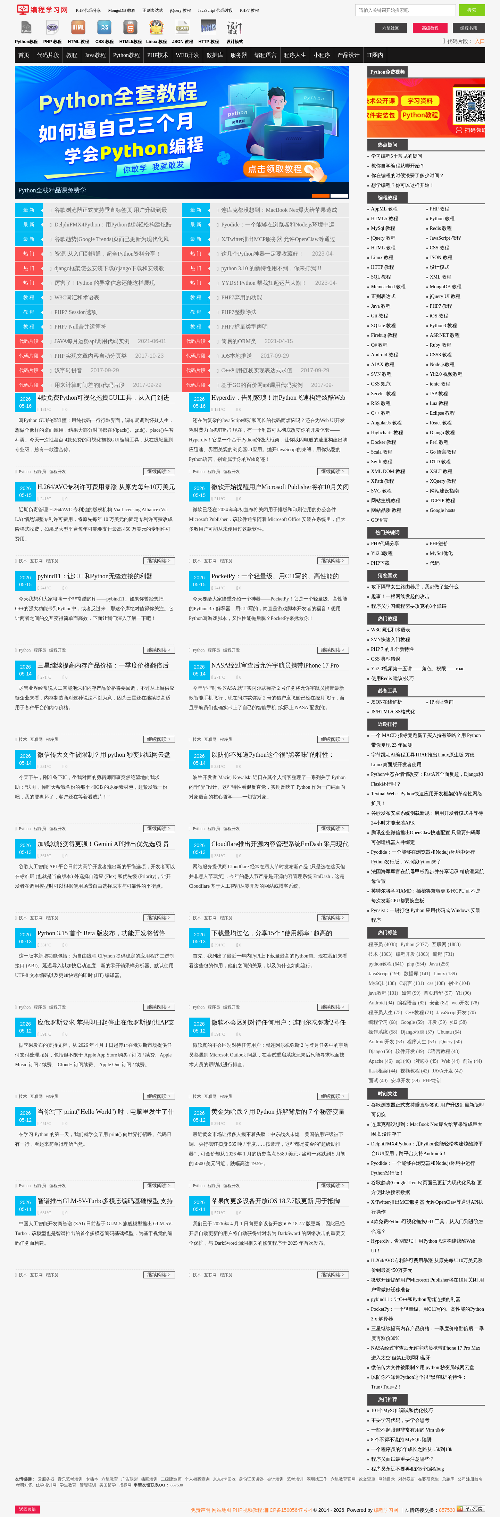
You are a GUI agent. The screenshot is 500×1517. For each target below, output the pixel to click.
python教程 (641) (385, 964)
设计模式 (439, 267)
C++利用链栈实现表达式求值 (255, 364)
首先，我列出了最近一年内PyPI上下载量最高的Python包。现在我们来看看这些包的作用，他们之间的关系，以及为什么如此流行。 (268, 953)
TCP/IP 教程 (442, 500)
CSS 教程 (439, 247)
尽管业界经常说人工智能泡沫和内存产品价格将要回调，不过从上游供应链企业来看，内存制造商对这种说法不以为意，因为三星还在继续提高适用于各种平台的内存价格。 (94, 691)
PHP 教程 (440, 209)
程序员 (40, 465)
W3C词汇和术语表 (74, 292)
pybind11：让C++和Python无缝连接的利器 (95, 570)
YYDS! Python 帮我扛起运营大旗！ (262, 277)
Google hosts (443, 510)
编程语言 (266, 55)
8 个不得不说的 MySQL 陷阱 (401, 1439)
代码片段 (48, 55)
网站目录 (386, 1479)
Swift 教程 (382, 461)
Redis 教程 (441, 228)
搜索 (471, 10)
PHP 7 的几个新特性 (392, 649)
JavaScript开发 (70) (456, 1012)
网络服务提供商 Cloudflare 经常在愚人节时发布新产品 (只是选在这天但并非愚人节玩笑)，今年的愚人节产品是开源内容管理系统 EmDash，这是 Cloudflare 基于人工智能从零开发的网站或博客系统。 (267, 869)
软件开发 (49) (409, 1051)
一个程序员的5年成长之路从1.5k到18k (412, 1449)
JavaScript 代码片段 (215, 10)
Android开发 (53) (386, 1041)
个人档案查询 (197, 1479)
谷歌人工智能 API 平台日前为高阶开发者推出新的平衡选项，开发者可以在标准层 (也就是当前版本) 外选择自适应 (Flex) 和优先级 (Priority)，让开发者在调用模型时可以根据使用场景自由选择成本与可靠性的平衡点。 (95, 869)
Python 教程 (442, 218)
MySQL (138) (382, 983)
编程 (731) (443, 954)
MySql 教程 (383, 228)
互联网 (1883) (446, 944)
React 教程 (441, 422)
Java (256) (439, 964)
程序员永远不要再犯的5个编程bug (407, 1469)
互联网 (36, 555)
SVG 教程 (381, 491)
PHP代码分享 (385, 543)
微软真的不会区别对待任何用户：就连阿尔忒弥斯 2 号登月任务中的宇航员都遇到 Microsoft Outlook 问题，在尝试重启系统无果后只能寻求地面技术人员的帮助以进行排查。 (268, 1048)
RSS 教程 (381, 403)
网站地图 (221, 1510)
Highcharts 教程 (387, 432)
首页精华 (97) (438, 993)
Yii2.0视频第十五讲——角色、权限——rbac (418, 668)
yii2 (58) (458, 1022)
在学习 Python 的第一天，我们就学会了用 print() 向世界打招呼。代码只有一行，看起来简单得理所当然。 (93, 1132)
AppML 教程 (384, 209)
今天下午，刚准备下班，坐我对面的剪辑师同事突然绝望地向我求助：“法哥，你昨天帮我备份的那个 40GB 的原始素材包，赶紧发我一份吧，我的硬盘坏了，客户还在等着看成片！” (91, 780)
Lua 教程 (439, 403)
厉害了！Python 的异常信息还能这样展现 (102, 277)
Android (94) (381, 1002)
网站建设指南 (444, 491)
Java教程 (95, 55)
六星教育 (109, 1479)
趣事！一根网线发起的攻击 (400, 596)
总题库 (448, 1479)
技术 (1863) (380, 954)
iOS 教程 (439, 315)
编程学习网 (386, 1510)
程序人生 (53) (421, 1041)
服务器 (239, 55)
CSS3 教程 (441, 354)
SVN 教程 (381, 374)
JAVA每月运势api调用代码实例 (90, 335)
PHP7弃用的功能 (239, 292)
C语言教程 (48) (443, 1051)
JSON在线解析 (386, 702)
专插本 (92, 1479)
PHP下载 (380, 563)
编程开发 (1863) (413, 954)
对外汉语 (406, 1479)
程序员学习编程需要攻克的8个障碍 (409, 606)
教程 (71, 55)
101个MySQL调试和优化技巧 (402, 1410)
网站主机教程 (385, 500)
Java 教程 (381, 306)
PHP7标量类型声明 (242, 321)
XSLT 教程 (441, 471)
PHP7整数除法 (237, 306)
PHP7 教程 (249, 10)
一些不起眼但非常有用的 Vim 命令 (408, 1430)
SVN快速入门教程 (390, 639)
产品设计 (349, 55)
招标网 (125, 1485)
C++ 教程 (381, 413)
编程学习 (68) (382, 1022)
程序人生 (295, 55)
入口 (480, 41)
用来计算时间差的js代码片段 (88, 379)
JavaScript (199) (384, 973)
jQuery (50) (450, 1041)
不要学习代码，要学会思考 (400, 1420)
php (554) (416, 964)
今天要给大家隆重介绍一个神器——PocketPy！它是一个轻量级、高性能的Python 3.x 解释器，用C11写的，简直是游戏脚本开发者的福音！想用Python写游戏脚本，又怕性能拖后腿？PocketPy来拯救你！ (268, 601)
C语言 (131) (411, 983)
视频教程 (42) (414, 1070)
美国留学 (107, 1485)
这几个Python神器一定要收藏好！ (261, 248)
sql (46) (403, 1061)
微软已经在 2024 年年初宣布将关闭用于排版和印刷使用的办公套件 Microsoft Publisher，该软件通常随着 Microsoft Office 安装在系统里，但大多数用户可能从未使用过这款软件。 (267, 512)
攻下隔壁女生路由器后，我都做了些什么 (415, 586)
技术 (23, 555)
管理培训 (88, 1485)
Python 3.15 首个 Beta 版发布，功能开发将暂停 (101, 927)
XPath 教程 (382, 481)
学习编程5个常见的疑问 (396, 156)
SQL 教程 (381, 277)
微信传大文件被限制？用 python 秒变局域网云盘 (104, 748)
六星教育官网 (343, 1479)
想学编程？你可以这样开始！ (402, 185)
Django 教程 (442, 432)
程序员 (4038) (382, 944)
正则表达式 (152, 10)
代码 (435, 563)
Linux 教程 (382, 257)
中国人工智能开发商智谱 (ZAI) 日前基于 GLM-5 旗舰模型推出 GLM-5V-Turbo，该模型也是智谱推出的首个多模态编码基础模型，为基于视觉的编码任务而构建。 (94, 1226)
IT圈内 (375, 55)
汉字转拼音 (66, 364)
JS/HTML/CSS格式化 (393, 711)
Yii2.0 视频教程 (446, 374)
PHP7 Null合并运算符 (78, 321)
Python (25, 465)
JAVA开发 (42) (447, 1070)
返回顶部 (27, 1509)
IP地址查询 (441, 702)
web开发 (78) (465, 1002)
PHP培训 (432, 1080)
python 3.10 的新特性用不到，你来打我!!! (269, 262)
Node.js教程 (442, 364)
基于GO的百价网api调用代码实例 (260, 379)
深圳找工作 (317, 1479)
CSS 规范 (381, 384)
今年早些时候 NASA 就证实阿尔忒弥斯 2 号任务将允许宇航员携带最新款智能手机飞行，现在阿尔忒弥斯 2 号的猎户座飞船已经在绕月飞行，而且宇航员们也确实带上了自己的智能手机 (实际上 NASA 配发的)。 (266, 691)
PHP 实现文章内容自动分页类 (89, 350)
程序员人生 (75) (385, 1012)
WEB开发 (187, 55)
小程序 (322, 55)
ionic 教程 (440, 384)
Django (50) (380, 1051)
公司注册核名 (470, 1479)
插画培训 (149, 1479)
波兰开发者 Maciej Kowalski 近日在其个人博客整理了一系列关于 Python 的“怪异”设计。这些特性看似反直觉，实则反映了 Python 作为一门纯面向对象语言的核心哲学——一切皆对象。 (267, 780)
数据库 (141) (417, 973)
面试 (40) (378, 1080)
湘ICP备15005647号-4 (287, 1510)
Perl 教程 (439, 442)
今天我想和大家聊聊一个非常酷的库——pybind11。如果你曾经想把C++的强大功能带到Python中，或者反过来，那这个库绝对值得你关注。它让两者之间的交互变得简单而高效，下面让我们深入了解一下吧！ (94, 601)
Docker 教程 (384, 442)
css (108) (436, 983)
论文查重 (367, 1479)
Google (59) (412, 1022)
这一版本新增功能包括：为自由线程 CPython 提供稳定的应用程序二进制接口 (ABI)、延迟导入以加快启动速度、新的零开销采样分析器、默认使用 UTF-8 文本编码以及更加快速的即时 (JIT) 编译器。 (94, 958)
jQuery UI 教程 (445, 296)
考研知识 (24, 1485)
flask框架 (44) (382, 1070)
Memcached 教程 (388, 286)
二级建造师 (171, 1479)
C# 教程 (379, 345)
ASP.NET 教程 (445, 335)
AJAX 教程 (382, 364)
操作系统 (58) (382, 1032)
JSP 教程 (439, 393)
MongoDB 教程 (121, 10)
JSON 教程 (441, 257)
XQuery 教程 (443, 481)
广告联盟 (130, 1479)
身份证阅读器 (251, 1479)
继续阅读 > (158, 465)
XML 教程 (440, 277)
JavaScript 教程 (445, 238)
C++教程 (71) (419, 1012)
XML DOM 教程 (388, 471)
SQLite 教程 (383, 325)
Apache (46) (380, 1061)
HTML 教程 (383, 247)
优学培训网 (46, 1485)
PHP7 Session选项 (73, 306)
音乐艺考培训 (70, 1479)
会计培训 (275, 1479)
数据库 (215, 55)
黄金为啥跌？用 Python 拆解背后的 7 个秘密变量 (278, 1105)
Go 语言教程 (443, 452)
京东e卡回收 (224, 1479)
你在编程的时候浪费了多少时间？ (407, 175)
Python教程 (126, 55)
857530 (176, 1485)
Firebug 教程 (384, 335)
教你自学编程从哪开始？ (398, 165)
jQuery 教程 (180, 10)
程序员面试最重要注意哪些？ (402, 1459)
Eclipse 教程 (442, 413)
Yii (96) (463, 993)
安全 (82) (439, 1002)
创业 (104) (459, 983)
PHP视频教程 (247, 1510)
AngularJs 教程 (386, 422)
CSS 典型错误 (385, 659)
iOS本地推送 (235, 350)
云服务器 (47, 1479)
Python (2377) (415, 944)
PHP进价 (439, 543)
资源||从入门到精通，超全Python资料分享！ (105, 248)
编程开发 (57, 465)
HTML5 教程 (384, 218)
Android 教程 (384, 354)
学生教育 (68, 1485)
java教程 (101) (383, 993)
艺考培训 (295, 1479)
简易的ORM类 (237, 335)
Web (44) (450, 1061)
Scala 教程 (382, 452)
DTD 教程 (440, 461)
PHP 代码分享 (88, 10)
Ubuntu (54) (449, 1032)
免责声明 (200, 1510)
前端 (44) (472, 1061)
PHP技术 (157, 55)
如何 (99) (410, 993)
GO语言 (379, 520)
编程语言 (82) (411, 1002)
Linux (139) (445, 973)
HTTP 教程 (382, 267)
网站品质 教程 (386, 510)
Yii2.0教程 (382, 553)
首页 (24, 55)
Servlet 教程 (383, 393)
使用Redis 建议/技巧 (392, 678)
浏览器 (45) (426, 1061)
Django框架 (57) (417, 1032)
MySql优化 (441, 553)
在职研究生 (428, 1479)
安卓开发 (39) (405, 1080)
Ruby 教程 (440, 345)
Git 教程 (379, 315)
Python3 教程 (443, 325)
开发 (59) (437, 1022)
